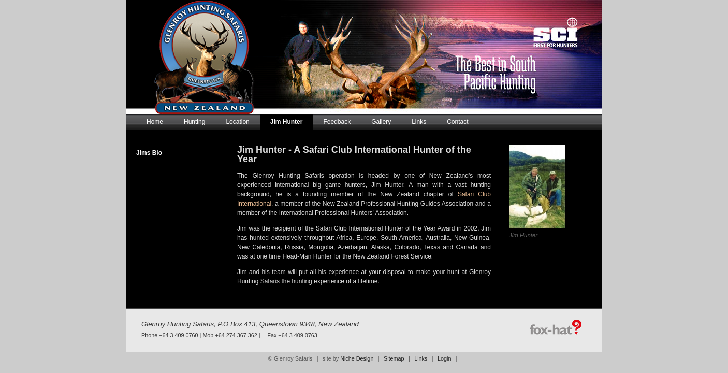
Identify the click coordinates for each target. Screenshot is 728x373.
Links (419, 121)
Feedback (337, 121)
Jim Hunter (286, 121)
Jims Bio (149, 152)
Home (155, 121)
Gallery (381, 121)
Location (237, 121)
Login (444, 358)
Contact (457, 121)
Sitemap (394, 358)
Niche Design (356, 358)
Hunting (194, 121)
